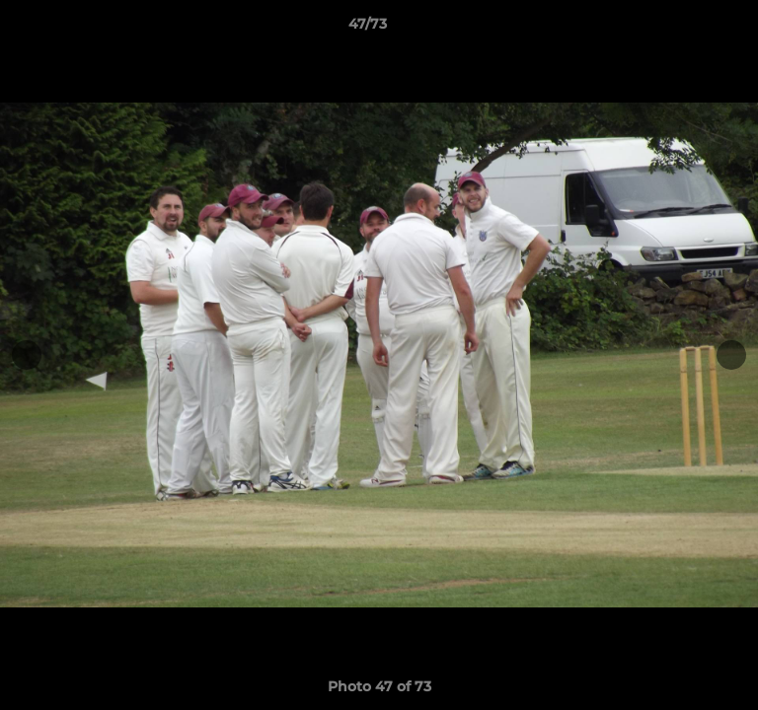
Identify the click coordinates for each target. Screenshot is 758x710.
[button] (687, 28)
